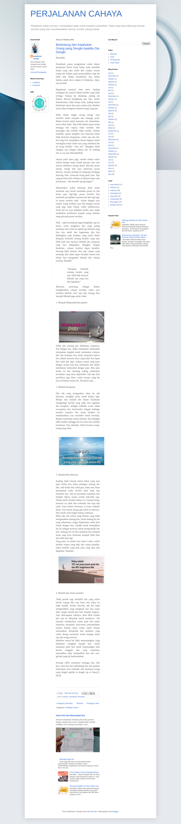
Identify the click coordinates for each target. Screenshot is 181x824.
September (112, 131)
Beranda (80, 703)
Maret (110, 128)
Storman (94, 812)
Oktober (111, 79)
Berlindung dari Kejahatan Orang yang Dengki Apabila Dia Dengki (77, 48)
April (110, 93)
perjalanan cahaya (37, 57)
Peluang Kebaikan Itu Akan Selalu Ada (84, 786)
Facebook (36, 85)
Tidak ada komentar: (71, 693)
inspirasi (65, 696)
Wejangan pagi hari (66, 759)
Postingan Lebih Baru (65, 703)
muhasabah (73, 696)
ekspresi (113, 187)
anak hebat (114, 185)
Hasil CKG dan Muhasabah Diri (70, 715)
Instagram (36, 82)
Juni (109, 137)
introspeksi (114, 193)
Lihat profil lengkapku (38, 72)
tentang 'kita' (115, 205)
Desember (112, 96)
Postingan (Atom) (71, 708)
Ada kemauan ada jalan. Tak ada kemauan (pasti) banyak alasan (134, 236)
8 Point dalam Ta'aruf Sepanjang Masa (84, 772)
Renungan (81, 696)
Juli (109, 73)
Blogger (115, 812)
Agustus (111, 82)
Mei (109, 90)
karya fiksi (114, 196)
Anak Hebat (114, 63)
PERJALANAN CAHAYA (76, 13)
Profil (112, 57)
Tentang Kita (115, 60)
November (112, 76)
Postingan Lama (93, 703)
